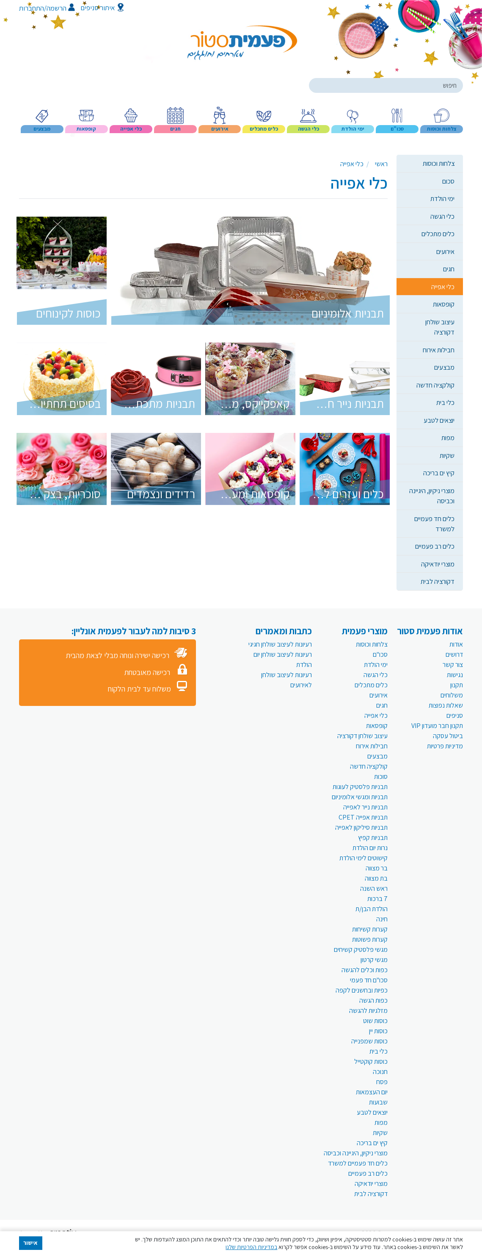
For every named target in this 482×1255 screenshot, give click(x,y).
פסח (382, 1081)
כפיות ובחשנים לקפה (362, 990)
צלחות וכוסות (438, 163)
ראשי (381, 163)
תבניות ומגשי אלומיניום (360, 796)
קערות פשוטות (370, 939)
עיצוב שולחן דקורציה (439, 327)
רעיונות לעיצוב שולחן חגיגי (280, 644)
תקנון (456, 684)
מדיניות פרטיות (445, 746)
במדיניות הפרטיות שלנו (251, 1247)
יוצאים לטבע (439, 420)
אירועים (445, 251)
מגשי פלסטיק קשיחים (361, 949)
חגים (448, 268)
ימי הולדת (442, 198)
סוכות (381, 776)
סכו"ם (380, 654)
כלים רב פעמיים (434, 546)
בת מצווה (376, 878)
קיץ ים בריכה (438, 472)
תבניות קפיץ (373, 837)
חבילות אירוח (438, 349)
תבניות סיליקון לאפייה (361, 827)
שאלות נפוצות (446, 705)
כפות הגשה (373, 1000)
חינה (382, 919)
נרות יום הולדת (370, 847)
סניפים (454, 715)
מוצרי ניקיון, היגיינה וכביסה (431, 495)
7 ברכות (377, 898)
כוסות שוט (375, 1020)
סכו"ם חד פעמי (369, 980)
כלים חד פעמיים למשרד (434, 523)
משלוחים (452, 695)
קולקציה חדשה (435, 385)
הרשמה (61, 8)
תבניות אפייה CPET (363, 817)
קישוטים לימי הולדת (363, 857)
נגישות (455, 674)
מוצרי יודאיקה (437, 564)
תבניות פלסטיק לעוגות (360, 786)
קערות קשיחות (370, 929)
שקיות (447, 455)
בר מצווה (377, 868)
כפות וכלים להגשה (365, 969)
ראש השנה (374, 888)
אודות (456, 644)
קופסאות (443, 304)
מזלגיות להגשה (368, 1010)
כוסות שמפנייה (369, 1041)
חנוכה (380, 1071)
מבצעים (444, 367)
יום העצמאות (372, 1092)
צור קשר (453, 664)
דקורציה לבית (437, 581)
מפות (447, 437)
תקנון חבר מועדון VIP (437, 725)
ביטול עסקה (448, 735)
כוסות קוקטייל (371, 1061)
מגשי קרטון (374, 959)
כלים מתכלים (437, 233)
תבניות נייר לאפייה (365, 807)
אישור (30, 1243)
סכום (448, 181)
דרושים (454, 654)
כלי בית (445, 402)
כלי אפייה (442, 286)
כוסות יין (378, 1030)
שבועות (378, 1102)
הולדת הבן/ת (371, 908)
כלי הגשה (442, 216)
